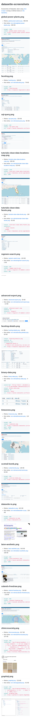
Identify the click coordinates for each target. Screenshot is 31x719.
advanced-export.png (14, 299)
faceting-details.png (14, 330)
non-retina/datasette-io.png (18, 510)
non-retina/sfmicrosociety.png (19, 634)
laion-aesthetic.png (13, 548)
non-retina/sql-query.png (18, 121)
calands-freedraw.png (14, 590)
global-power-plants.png (15, 21)
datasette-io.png (13, 508)
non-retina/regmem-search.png (20, 260)
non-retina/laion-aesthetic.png (19, 550)
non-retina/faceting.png (17, 82)
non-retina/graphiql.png (17, 682)
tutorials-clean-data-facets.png (17, 214)
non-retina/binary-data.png (18, 378)
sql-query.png (12, 118)
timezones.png (12, 414)
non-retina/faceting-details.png (19, 332)
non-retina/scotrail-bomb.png (19, 470)
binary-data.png (12, 376)
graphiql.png (12, 680)
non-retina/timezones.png (18, 416)
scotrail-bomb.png (13, 468)
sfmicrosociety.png (13, 632)
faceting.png (12, 80)
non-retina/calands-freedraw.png (20, 592)
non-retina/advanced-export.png (20, 302)
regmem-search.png (14, 258)
